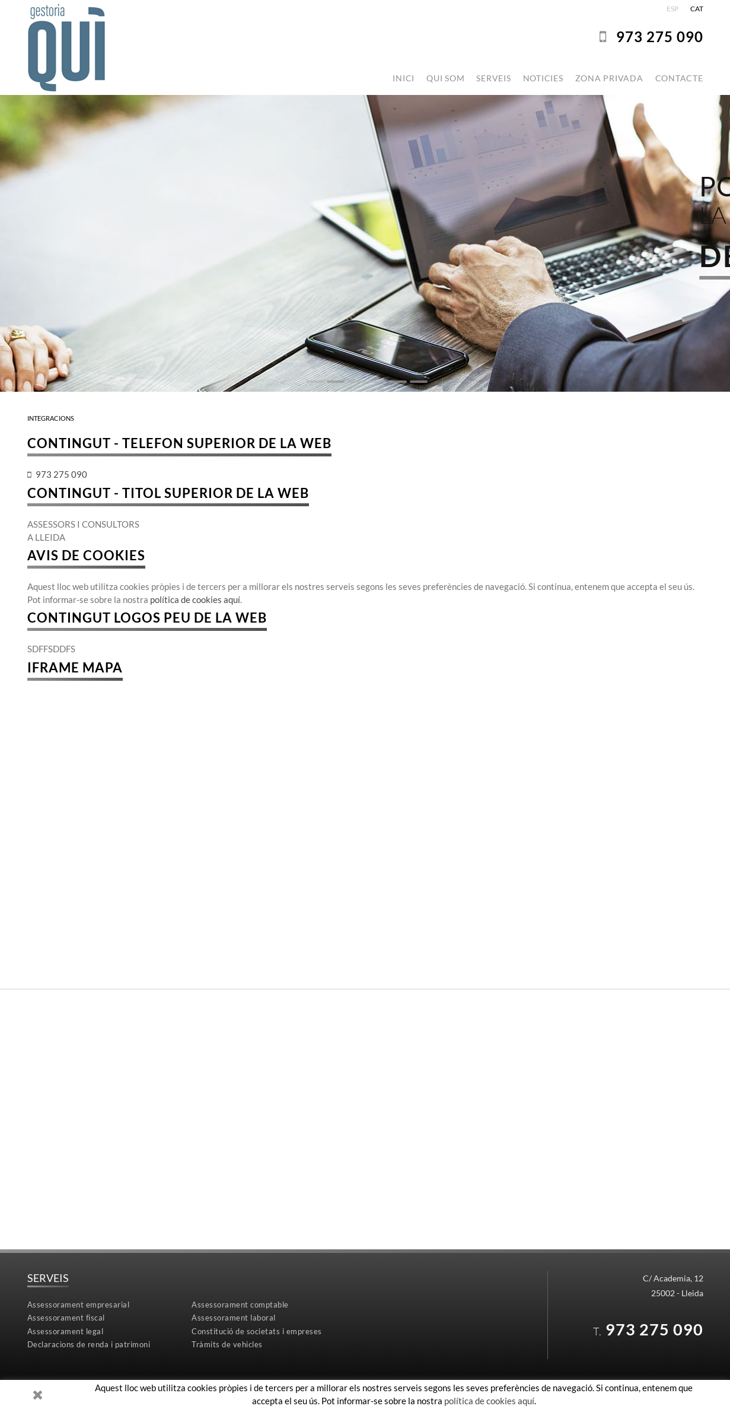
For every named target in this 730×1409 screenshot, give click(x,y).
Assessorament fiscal (66, 1317)
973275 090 (659, 36)
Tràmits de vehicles (227, 1344)
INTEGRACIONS (50, 418)
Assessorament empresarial (78, 1304)
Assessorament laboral (234, 1317)
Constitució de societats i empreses (257, 1331)
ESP (672, 8)
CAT (696, 8)
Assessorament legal (65, 1331)
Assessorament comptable (240, 1304)
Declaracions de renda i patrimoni (89, 1344)
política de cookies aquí (195, 599)
